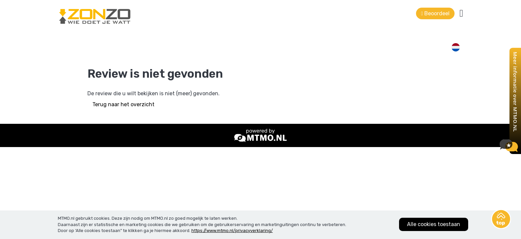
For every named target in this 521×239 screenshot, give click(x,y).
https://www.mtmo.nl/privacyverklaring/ (232, 230)
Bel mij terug (351, 36)
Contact (300, 36)
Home (214, 36)
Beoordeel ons (414, 36)
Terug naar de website (441, 8)
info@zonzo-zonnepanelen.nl (216, 8)
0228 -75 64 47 (148, 8)
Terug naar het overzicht (123, 124)
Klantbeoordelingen (255, 36)
